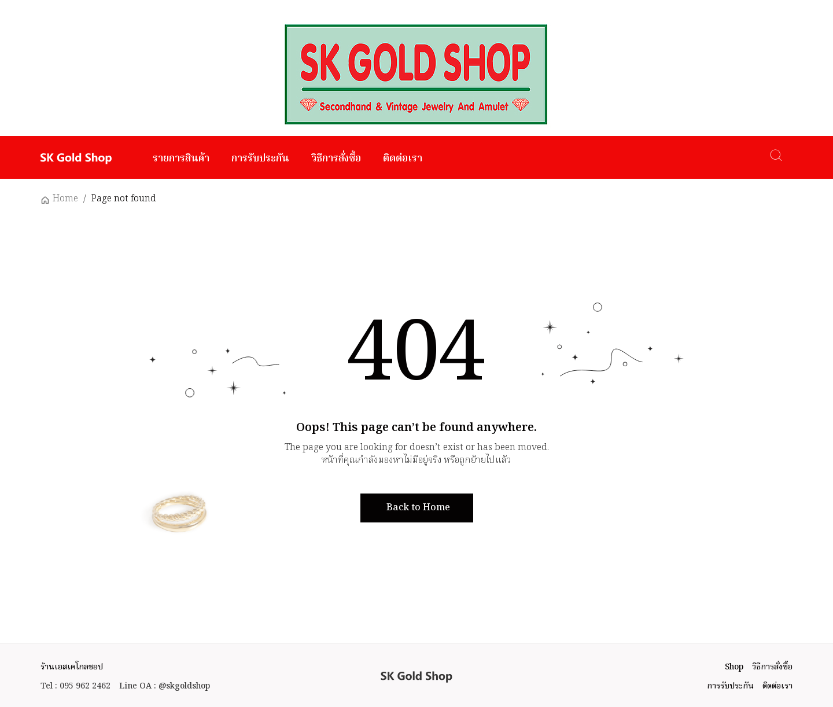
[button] (416, 508)
